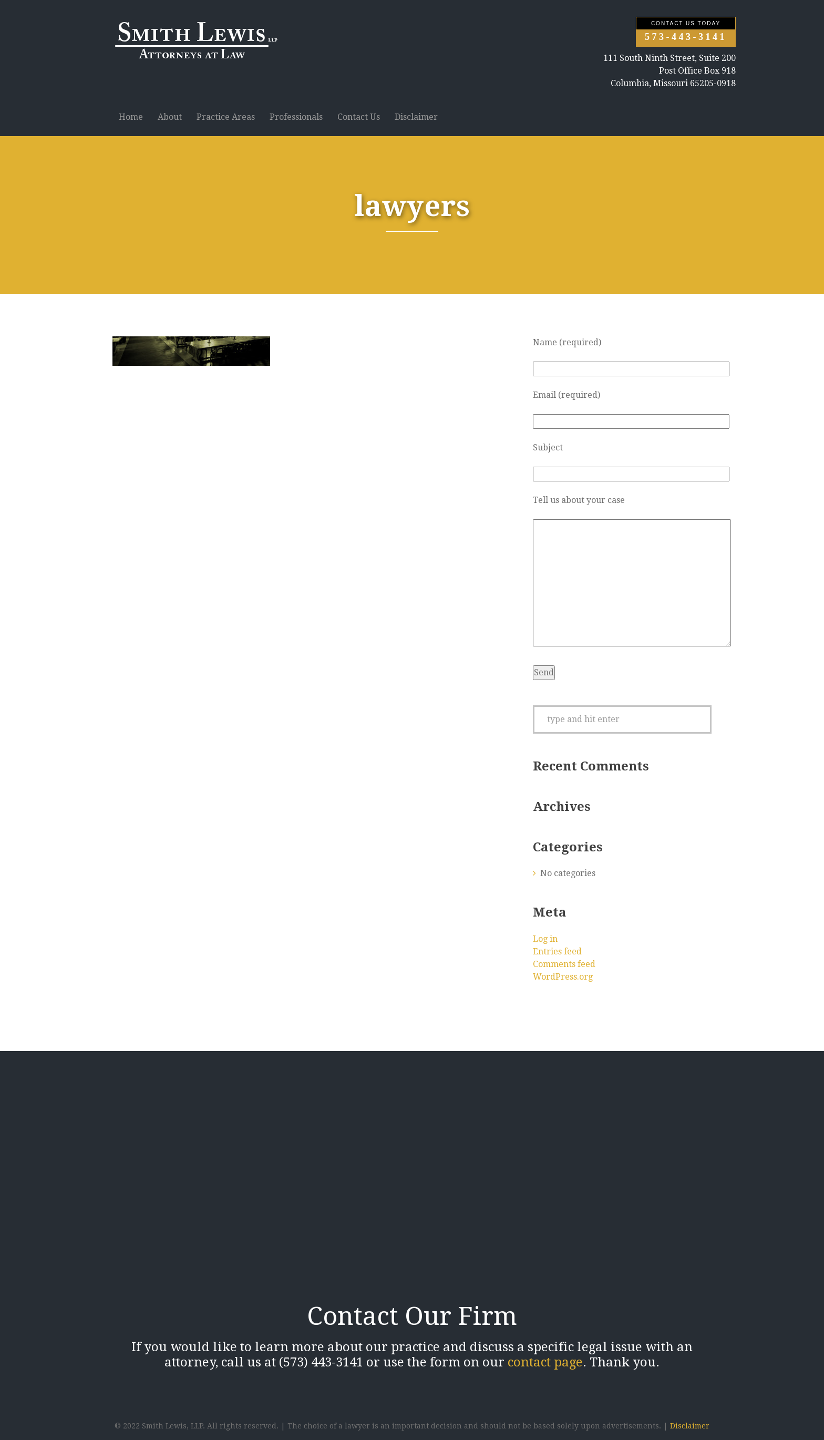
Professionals (296, 117)
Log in (545, 939)
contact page (545, 1362)
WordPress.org (563, 977)
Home (131, 117)
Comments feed (564, 964)
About (170, 117)
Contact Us (358, 117)
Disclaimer (416, 117)
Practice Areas (226, 117)
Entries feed (557, 951)
